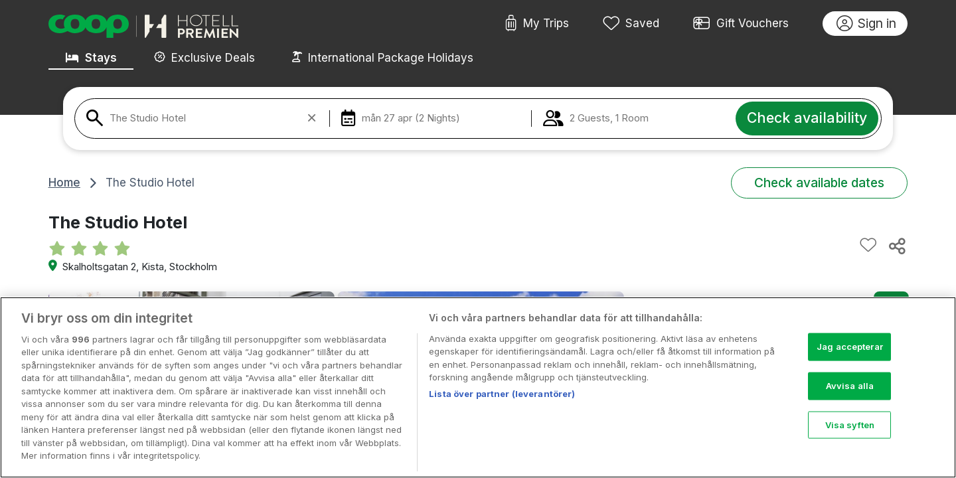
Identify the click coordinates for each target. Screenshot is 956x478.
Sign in (866, 24)
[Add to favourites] (868, 245)
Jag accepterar (850, 363)
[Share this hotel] (896, 245)
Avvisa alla (850, 403)
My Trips (537, 24)
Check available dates (819, 183)
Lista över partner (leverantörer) (502, 411)
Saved (631, 24)
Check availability (807, 117)
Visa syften (849, 441)
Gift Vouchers (741, 24)
